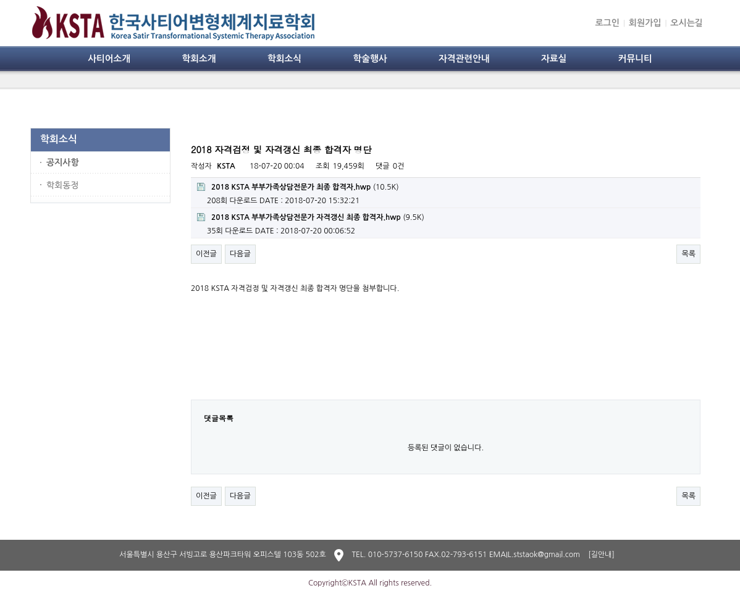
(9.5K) (310, 217)
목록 (688, 254)
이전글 (206, 254)
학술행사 (370, 58)
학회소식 (284, 58)
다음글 (240, 254)
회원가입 (645, 23)
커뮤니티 (635, 58)
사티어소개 (109, 58)
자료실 (553, 58)
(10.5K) (298, 187)
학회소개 (199, 58)
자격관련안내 (464, 58)
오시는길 (686, 23)
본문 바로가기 (0, 0)
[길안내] (601, 554)
